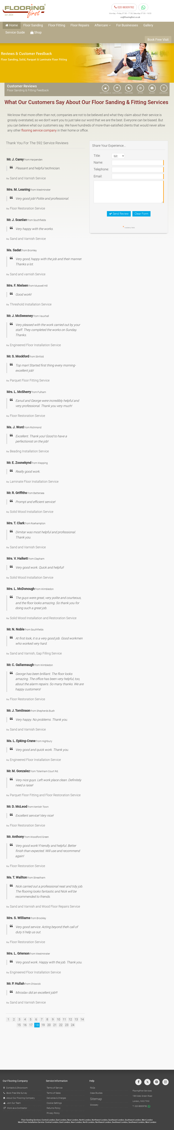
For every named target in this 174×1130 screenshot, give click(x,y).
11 (64, 1019)
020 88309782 (124, 7)
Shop (36, 32)
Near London (72, 1120)
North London (85, 1120)
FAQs (92, 1088)
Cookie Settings (54, 1103)
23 (66, 1025)
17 (30, 1025)
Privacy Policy (53, 1113)
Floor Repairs (79, 25)
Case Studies (96, 1093)
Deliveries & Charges (56, 1098)
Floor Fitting (56, 25)
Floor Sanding (33, 25)
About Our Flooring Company (19, 1098)
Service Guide (15, 32)
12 (70, 1019)
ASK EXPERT (163, 89)
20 (49, 1025)
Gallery (148, 25)
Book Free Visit (158, 39)
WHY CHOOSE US (105, 89)
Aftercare (103, 25)
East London (61, 1120)
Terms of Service (54, 1088)
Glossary (94, 1105)
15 (19, 1025)
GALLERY (152, 89)
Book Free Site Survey (15, 1093)
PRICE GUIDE (129, 89)
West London (147, 1120)
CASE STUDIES (117, 89)
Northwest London (99, 1120)
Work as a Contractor (15, 1108)
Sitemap (96, 1099)
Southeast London (116, 1120)
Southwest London (133, 1120)
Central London (48, 1120)
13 (76, 1019)
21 (55, 1025)
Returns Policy (53, 1108)
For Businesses (127, 25)
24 (72, 1025)
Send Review (119, 213)
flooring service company (39, 130)
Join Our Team (12, 1103)
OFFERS (140, 89)
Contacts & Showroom (15, 1088)
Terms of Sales (54, 1093)
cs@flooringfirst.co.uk (130, 17)
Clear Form (141, 213)
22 (60, 1025)
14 (82, 1019)
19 (43, 1025)
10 (58, 1019)
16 (25, 1025)
